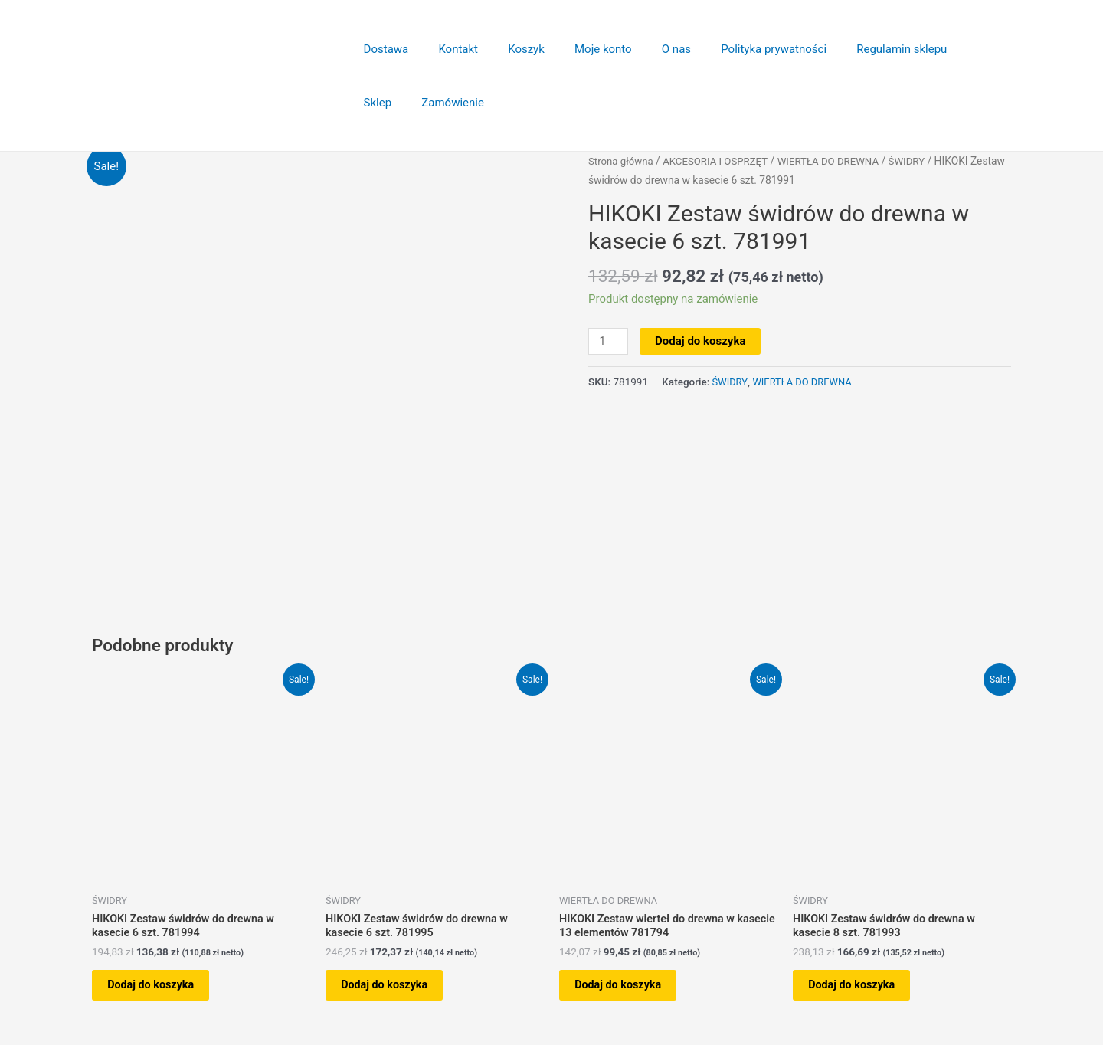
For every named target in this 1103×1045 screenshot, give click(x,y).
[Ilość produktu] (609, 341)
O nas (645, 49)
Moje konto (578, 49)
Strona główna (622, 161)
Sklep (939, 49)
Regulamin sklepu (856, 49)
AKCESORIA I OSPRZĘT (720, 161)
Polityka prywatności (735, 49)
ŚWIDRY (920, 161)
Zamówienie (391, 103)
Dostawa (382, 49)
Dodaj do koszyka (701, 341)
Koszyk (508, 49)
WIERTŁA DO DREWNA (838, 161)
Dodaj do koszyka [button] (160, 979)
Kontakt (448, 49)
